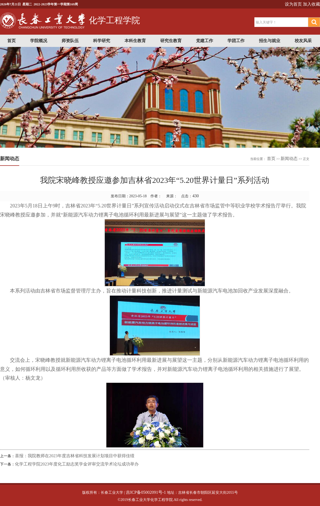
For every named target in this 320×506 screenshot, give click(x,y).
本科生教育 (135, 40)
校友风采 (303, 40)
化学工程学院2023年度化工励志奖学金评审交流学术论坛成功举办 (77, 464)
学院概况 (38, 40)
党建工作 (204, 40)
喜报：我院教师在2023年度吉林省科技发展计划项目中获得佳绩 (74, 455)
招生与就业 (269, 40)
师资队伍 (70, 40)
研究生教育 (171, 40)
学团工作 (236, 40)
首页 (11, 40)
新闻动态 (289, 158)
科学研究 (101, 40)
